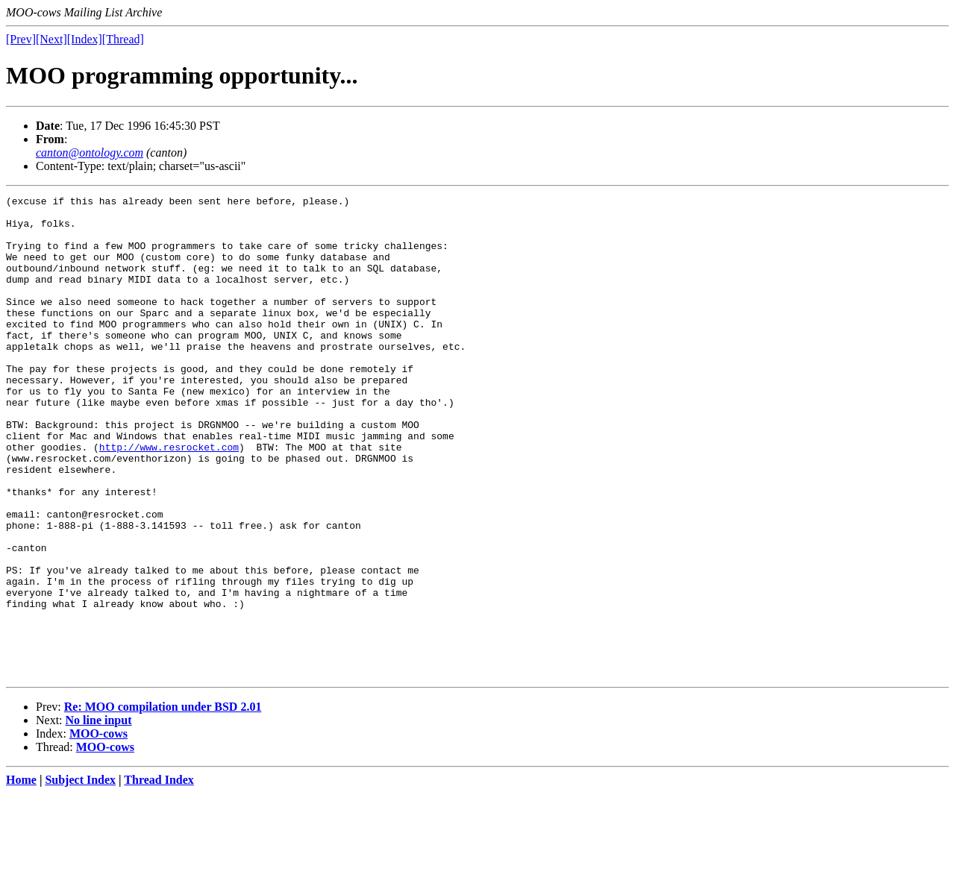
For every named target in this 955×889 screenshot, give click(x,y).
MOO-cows (98, 829)
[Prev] (21, 39)
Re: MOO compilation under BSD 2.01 (163, 803)
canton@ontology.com (89, 152)
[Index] (84, 39)
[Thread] (123, 39)
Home (21, 876)
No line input (99, 816)
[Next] (51, 39)
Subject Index (80, 876)
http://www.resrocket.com (169, 498)
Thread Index (159, 876)
